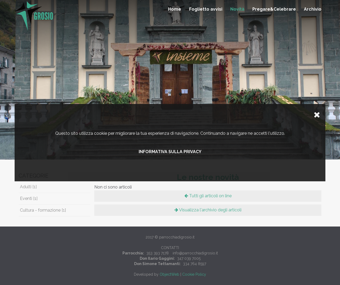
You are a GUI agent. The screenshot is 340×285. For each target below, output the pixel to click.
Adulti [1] (28, 186)
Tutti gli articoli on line (208, 195)
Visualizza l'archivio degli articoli (208, 209)
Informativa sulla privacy (170, 151)
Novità (237, 9)
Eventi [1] (28, 198)
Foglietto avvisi (205, 9)
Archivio (312, 9)
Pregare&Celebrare (274, 9)
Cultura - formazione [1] (43, 210)
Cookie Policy (194, 274)
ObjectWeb (169, 274)
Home (174, 9)
